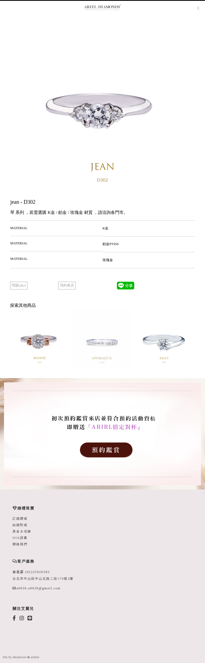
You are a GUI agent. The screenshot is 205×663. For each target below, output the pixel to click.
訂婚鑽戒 (20, 518)
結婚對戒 (20, 525)
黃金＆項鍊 (22, 531)
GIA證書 (20, 538)
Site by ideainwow (14, 657)
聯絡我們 (20, 544)
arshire (35, 657)
